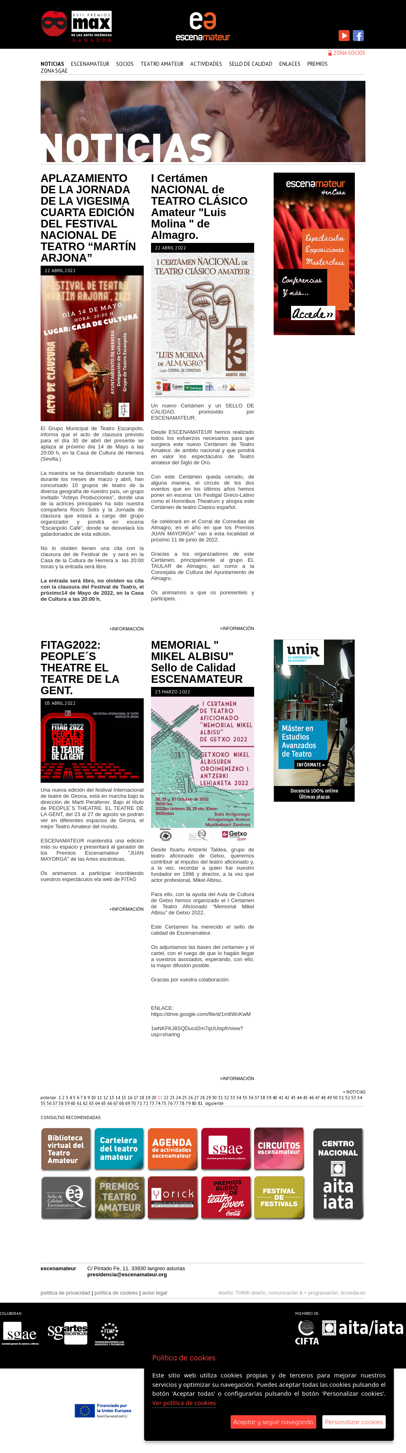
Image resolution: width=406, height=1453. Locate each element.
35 (245, 1097)
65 (104, 1103)
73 (152, 1103)
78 (182, 1103)
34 (239, 1097)
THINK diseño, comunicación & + (271, 1293)
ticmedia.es (353, 1293)
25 (185, 1097)
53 (354, 1097)
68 (122, 1103)
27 (197, 1097)
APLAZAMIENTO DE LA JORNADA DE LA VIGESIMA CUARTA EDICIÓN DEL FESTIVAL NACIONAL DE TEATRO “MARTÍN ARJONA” (88, 218)
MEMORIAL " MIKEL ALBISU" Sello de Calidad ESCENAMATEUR (197, 662)
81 (201, 1103)
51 (342, 1097)
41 (282, 1097)
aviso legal (154, 1293)
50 (336, 1097)
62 (86, 1103)
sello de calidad (250, 64)
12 (106, 1097)
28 (203, 1097)
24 (179, 1097)
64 (98, 1103)
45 (306, 1097)
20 (154, 1097)
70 (134, 1103)
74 (158, 1103)
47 (318, 1097)
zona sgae (54, 70)
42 (288, 1097)
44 (300, 1097)
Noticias (52, 64)
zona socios (349, 53)
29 (209, 1097)
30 (215, 1097)
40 (275, 1097)
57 (55, 1103)
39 (269, 1097)
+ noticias (354, 1092)
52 (348, 1097)
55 (44, 1103)
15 (124, 1097)
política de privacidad (65, 1293)
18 (142, 1097)
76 (171, 1103)
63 (92, 1103)
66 (110, 1103)
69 (128, 1103)
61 (80, 1103)
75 (165, 1103)
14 (118, 1097)
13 (112, 1097)
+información (126, 628)
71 (140, 1103)
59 (68, 1103)
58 (61, 1103)
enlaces (289, 64)
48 (324, 1097)
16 (130, 1097)
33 (233, 1097)
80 (195, 1103)
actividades (206, 64)
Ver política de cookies (184, 1403)
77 (176, 1103)
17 (136, 1097)
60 (74, 1103)
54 (359, 1097)
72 (146, 1103)
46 (312, 1097)
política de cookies (116, 1293)
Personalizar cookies (354, 1422)
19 (148, 1097)
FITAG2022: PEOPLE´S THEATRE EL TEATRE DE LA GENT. (80, 668)
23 (173, 1097)
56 (50, 1103)
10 (94, 1097)
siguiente (214, 1103)
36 (251, 1097)
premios (317, 64)
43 (294, 1097)
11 (100, 1097)
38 (263, 1097)
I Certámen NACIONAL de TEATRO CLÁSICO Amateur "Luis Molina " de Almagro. (199, 206)
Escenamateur (90, 64)
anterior (48, 1097)
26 (191, 1097)
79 (189, 1103)
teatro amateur (162, 64)
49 (330, 1097)
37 (257, 1097)
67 (116, 1103)
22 (167, 1097)
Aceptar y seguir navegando (273, 1422)
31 (221, 1097)
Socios (125, 64)
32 (227, 1097)
